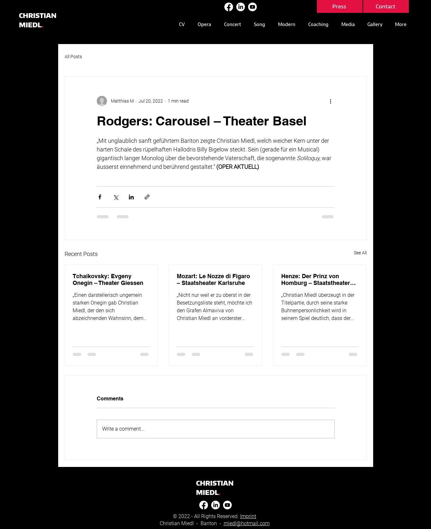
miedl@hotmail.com (247, 523)
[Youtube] (252, 7)
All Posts (73, 56)
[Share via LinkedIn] (131, 197)
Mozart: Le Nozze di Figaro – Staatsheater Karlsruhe (213, 279)
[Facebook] (228, 7)
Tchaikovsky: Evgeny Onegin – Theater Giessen (108, 279)
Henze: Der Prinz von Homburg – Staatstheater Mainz (315, 279)
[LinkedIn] (240, 7)
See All (360, 252)
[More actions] (331, 101)
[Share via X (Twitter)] (115, 197)
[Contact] (386, 6)
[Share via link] (147, 197)
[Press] (340, 6)
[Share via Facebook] (100, 197)
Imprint (248, 516)
